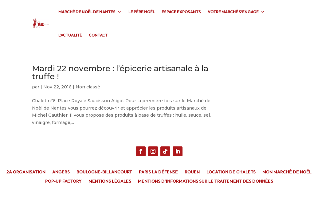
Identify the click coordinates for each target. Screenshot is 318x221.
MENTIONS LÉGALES (109, 181)
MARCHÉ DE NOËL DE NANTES (87, 11)
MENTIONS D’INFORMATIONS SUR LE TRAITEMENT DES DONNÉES (205, 181)
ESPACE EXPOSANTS (181, 11)
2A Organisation (25, 172)
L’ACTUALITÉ (70, 35)
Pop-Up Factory (63, 181)
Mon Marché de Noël (287, 172)
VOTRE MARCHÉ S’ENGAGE (233, 11)
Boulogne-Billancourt (104, 172)
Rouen (192, 172)
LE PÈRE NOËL (141, 11)
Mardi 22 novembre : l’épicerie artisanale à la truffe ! (120, 72)
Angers (61, 172)
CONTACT (98, 35)
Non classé (88, 87)
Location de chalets (231, 172)
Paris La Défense (158, 172)
